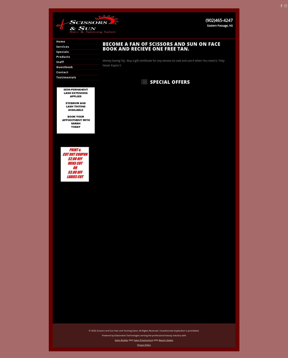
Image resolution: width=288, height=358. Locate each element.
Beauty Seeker (166, 340)
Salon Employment (143, 340)
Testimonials (66, 77)
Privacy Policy (144, 345)
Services (62, 46)
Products (63, 57)
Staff (60, 62)
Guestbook (64, 67)
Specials (62, 52)
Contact (62, 72)
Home (60, 41)
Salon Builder (121, 340)
